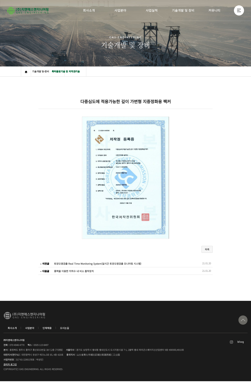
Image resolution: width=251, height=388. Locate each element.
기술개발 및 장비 (183, 14)
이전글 (44, 268)
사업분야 (120, 14)
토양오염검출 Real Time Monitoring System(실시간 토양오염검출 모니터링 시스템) (97, 268)
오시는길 (64, 334)
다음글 (44, 276)
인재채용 (47, 334)
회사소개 (89, 14)
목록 (207, 254)
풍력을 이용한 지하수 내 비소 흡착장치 (74, 276)
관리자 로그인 (10, 371)
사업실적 (152, 14)
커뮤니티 (214, 14)
